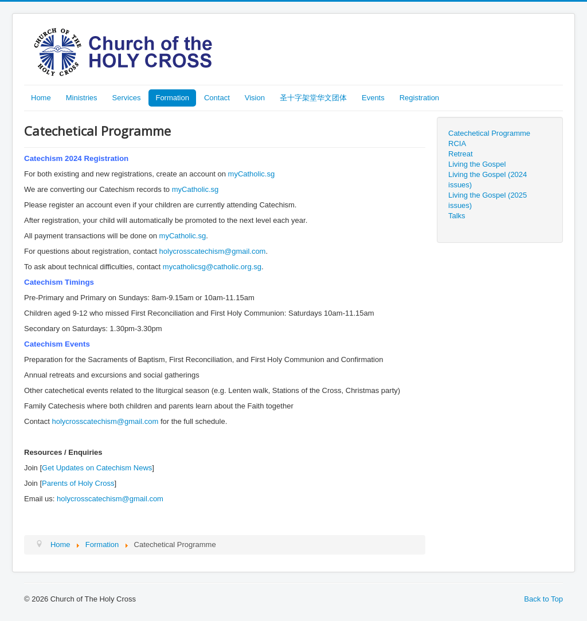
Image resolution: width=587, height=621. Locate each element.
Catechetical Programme (489, 133)
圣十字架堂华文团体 (313, 97)
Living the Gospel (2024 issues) (487, 179)
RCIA (457, 143)
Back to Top (543, 599)
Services (126, 97)
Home (41, 97)
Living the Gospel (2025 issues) (487, 200)
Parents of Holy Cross (78, 483)
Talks (456, 215)
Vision (255, 97)
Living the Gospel (477, 164)
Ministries (81, 97)
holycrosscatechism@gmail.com (212, 251)
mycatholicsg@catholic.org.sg (212, 266)
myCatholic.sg (251, 174)
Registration (419, 97)
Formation (172, 97)
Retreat (460, 154)
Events (373, 97)
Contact (217, 97)
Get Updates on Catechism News (97, 467)
